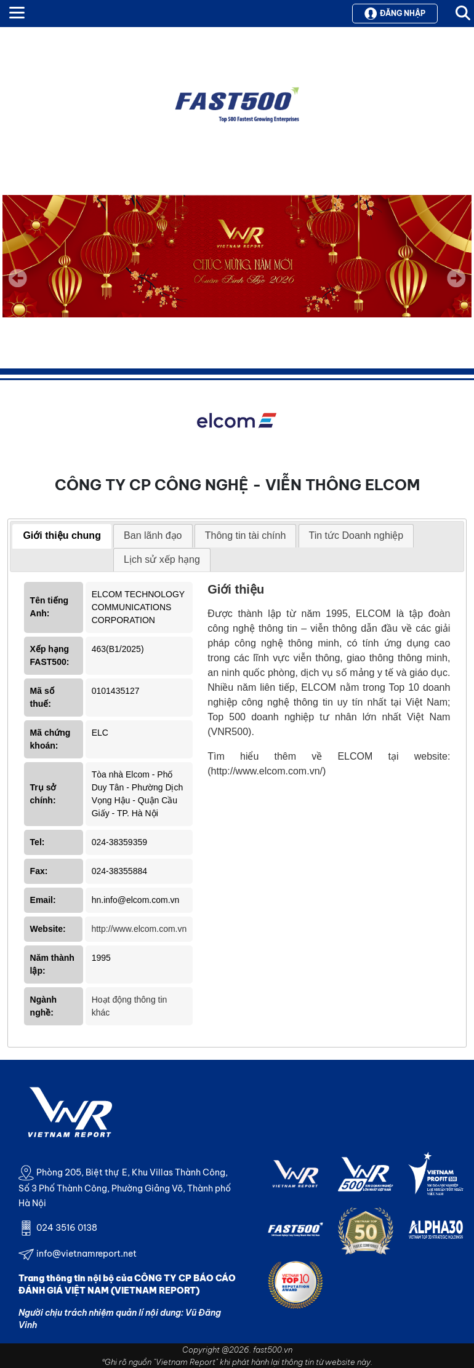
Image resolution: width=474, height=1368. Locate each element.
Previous (18, 278)
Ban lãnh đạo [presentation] (153, 535)
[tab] (61, 536)
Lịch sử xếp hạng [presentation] (162, 559)
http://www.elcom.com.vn (139, 929)
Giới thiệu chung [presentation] (62, 535)
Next (456, 286)
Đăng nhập (394, 13)
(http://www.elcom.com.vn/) (266, 771)
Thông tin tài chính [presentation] (245, 535)
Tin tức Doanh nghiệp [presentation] (356, 535)
